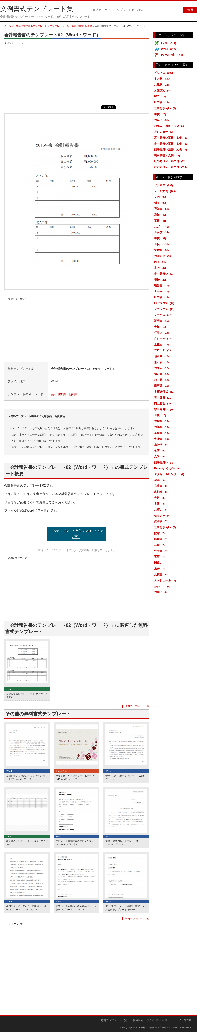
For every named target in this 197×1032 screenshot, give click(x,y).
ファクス (163, 314)
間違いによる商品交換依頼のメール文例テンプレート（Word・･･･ (76, 908)
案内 (160, 267)
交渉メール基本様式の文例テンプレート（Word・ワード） (76, 843)
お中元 (162, 379)
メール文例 (165, 191)
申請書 (162, 438)
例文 (160, 202)
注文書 (161, 550)
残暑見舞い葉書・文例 (171, 149)
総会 (160, 568)
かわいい (163, 586)
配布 (160, 533)
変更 (160, 556)
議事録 (162, 385)
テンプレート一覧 (59, 26)
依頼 (160, 326)
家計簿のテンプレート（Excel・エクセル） (27, 843)
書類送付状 (165, 391)
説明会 (161, 521)
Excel (169, 43)
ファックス (165, 309)
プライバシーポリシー (159, 1020)
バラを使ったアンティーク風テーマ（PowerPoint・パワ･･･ (75, 777)
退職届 (162, 344)
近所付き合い (165, 108)
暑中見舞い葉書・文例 (172, 143)
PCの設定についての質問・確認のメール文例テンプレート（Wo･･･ (126, 908)
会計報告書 (78, 26)
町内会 (162, 102)
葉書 (160, 220)
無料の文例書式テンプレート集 (155, 1027)
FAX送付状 (165, 303)
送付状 (162, 250)
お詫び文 (163, 90)
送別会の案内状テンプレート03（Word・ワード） (122, 843)
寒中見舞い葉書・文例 (172, 137)
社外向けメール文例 (170, 161)
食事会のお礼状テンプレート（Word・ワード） (126, 777)
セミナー (163, 515)
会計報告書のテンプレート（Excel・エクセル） (27, 695)
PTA (160, 96)
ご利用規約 (136, 1020)
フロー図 (163, 350)
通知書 (162, 208)
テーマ (162, 291)
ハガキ (162, 226)
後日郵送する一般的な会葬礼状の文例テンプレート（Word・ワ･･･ (26, 908)
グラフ (162, 332)
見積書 (161, 574)
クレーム (163, 338)
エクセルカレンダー (169, 474)
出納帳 (161, 491)
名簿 (160, 450)
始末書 (162, 373)
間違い (161, 562)
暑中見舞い (165, 273)
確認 (160, 480)
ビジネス (164, 72)
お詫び (162, 232)
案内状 (162, 78)
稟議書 (162, 433)
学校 (160, 114)
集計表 (162, 362)
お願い (161, 509)
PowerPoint (172, 54)
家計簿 (161, 444)
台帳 (160, 497)
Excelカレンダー (168, 468)
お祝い (162, 120)
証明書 (162, 320)
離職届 (161, 539)
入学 (160, 456)
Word (169, 49)
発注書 (161, 485)
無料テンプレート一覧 (137, 706)
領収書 (162, 356)
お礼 (160, 415)
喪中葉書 (163, 397)
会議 (160, 545)
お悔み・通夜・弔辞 (170, 125)
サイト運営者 (183, 1020)
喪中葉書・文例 (167, 155)
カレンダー (164, 131)
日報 (160, 503)
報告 (160, 279)
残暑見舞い (164, 462)
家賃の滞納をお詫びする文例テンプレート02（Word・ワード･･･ (26, 777)
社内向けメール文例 (171, 167)
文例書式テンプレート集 (36, 8)
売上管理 (163, 403)
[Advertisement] (76, 73)
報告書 (88, 26)
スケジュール (165, 580)
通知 (160, 214)
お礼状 (162, 84)
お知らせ (163, 256)
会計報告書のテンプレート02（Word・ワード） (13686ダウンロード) (76, 534)
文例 (160, 196)
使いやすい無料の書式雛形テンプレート (25, 26)
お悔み (162, 368)
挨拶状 (162, 421)
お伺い (161, 592)
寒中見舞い (165, 409)
